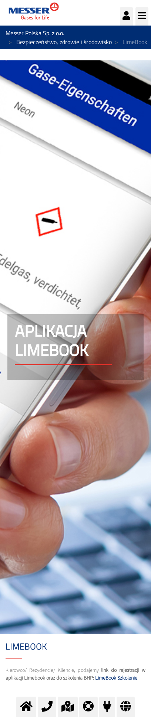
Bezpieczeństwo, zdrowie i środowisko (64, 41)
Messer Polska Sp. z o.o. (35, 33)
